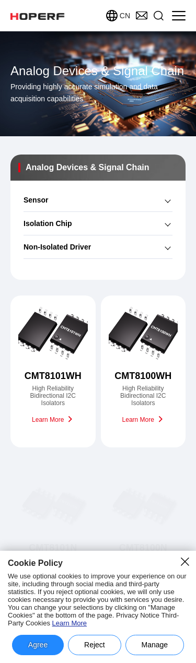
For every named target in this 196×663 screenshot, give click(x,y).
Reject (94, 645)
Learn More (69, 623)
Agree (38, 645)
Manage (155, 645)
